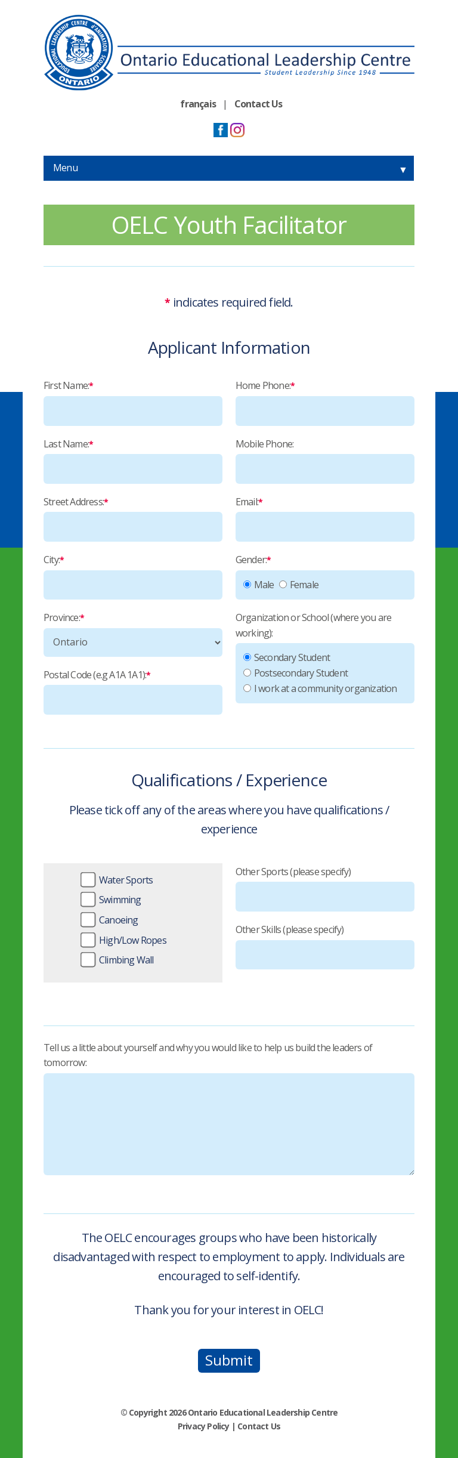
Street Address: (76, 501)
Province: (64, 617)
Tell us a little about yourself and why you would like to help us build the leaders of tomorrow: (208, 1055)
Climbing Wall (126, 959)
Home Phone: (265, 385)
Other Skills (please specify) (290, 929)
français (198, 103)
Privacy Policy (204, 1426)
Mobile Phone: (265, 443)
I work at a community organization (325, 688)
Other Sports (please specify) (293, 871)
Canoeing (118, 919)
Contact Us (258, 103)
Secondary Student (292, 657)
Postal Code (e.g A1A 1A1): (97, 674)
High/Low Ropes (132, 940)
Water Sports (126, 879)
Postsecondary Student (301, 672)
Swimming (120, 899)
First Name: (68, 385)
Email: (249, 501)
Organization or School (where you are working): (313, 625)
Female (304, 584)
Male (264, 584)
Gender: (253, 559)
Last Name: (68, 443)
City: (54, 559)
